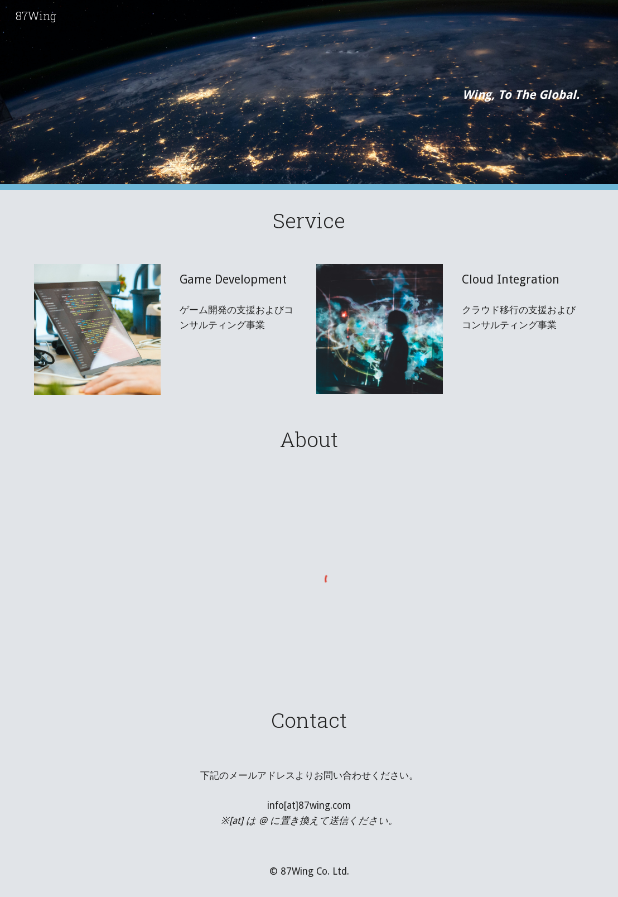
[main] (309, 95)
